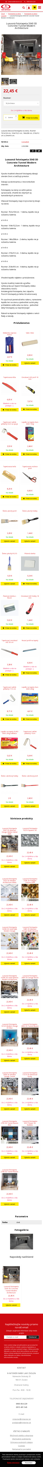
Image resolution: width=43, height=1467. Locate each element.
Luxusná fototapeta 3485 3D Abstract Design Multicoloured (30, 929)
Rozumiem (28, 1463)
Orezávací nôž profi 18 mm (30, 378)
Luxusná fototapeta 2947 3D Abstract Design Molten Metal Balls (9, 831)
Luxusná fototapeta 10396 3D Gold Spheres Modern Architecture (9, 977)
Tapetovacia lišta (9, 377)
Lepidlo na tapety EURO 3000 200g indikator (9, 732)
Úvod (3, 14)
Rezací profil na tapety (30, 640)
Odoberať (33, 1337)
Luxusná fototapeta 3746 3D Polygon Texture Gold (30, 880)
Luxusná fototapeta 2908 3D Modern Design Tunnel (9, 1074)
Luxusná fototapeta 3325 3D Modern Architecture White (9, 880)
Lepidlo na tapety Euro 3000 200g (30, 688)
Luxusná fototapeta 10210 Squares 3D (30, 829)
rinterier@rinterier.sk (15, 2)
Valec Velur (30, 333)
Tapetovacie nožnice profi (30, 467)
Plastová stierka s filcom (9, 597)
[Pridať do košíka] (10, 365)
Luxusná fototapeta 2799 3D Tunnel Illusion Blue (9, 1123)
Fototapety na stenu (14, 14)
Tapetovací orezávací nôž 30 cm (9, 641)
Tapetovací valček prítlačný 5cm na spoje (9, 423)
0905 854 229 (31, 2)
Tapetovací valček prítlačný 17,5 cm (9, 688)
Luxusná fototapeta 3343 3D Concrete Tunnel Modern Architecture (11, 1289)
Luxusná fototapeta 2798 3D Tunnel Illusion (9, 1171)
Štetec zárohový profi (30, 776)
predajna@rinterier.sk (21, 1422)
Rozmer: (7, 98)
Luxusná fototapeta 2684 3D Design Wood (29, 977)
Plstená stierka (29, 553)
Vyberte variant (29, 363)
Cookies (21, 1446)
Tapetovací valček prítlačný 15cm (30, 732)
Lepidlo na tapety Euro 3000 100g (30, 423)
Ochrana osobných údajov (21, 1442)
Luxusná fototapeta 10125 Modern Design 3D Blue (9, 1026)
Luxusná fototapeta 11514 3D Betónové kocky (29, 1074)
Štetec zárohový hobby (9, 776)
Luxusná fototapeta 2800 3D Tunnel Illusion (30, 1025)
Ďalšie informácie (13, 1463)
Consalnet (25, 142)
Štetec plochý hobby (29, 511)
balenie (10, 117)
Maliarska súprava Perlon (9, 334)
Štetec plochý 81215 (9, 553)
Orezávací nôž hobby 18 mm (30, 597)
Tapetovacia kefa (9, 466)
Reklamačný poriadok (21, 1449)
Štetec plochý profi (10, 511)
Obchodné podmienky (21, 1439)
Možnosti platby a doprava (21, 1435)
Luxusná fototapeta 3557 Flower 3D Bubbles (30, 1123)
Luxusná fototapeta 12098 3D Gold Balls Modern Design (9, 929)
